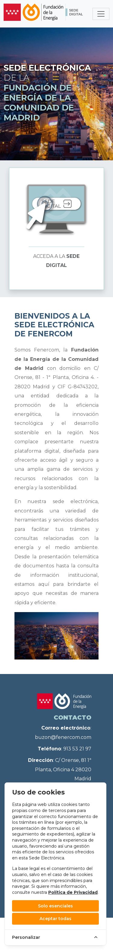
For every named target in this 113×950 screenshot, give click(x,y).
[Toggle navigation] (101, 14)
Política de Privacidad (73, 892)
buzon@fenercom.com (63, 737)
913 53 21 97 (77, 749)
